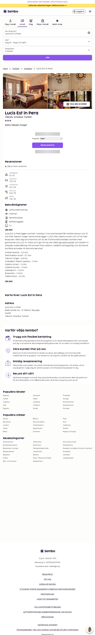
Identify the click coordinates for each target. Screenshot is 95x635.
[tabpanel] (47, 44)
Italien (35, 399)
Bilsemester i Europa (10, 448)
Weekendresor (8, 452)
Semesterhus (68, 445)
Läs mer (9, 230)
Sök (47, 57)
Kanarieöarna (68, 405)
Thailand (36, 405)
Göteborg (66, 425)
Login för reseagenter (47, 599)
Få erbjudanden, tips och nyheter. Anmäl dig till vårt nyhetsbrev (48, 630)
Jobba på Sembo (47, 584)
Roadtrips (66, 452)
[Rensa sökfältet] (88, 32)
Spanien (6, 396)
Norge (35, 408)
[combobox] (45, 34)
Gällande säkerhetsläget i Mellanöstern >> (47, 5)
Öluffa (5, 458)
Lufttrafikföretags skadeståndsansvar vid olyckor (47, 612)
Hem (5, 69)
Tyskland (6, 402)
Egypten (6, 408)
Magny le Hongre (69, 432)
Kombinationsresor (10, 445)
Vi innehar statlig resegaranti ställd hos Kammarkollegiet (47, 589)
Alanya (5, 419)
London (6, 425)
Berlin (5, 432)
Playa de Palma (38, 422)
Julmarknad (37, 452)
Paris (65, 419)
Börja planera (47, 145)
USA (4, 405)
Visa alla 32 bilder (76, 104)
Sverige (66, 399)
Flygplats (35, 139)
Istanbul (28, 69)
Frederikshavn (38, 425)
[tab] (10, 22)
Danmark (36, 396)
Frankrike (66, 396)
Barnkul (36, 455)
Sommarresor (8, 442)
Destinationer (47, 594)
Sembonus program (47, 625)
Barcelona (7, 422)
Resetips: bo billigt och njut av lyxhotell (77, 448)
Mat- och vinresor (9, 461)
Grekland (36, 402)
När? (7, 40)
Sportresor (37, 445)
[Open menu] (90, 11)
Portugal (66, 408)
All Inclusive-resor (69, 442)
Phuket (65, 428)
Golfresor (66, 455)
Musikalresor (38, 461)
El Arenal (36, 432)
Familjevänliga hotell (40, 448)
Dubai (5, 428)
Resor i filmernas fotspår (42, 458)
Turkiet (15, 69)
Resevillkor (47, 574)
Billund (35, 419)
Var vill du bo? (10, 31)
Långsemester (68, 458)
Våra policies (47, 617)
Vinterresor (37, 442)
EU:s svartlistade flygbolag (48, 607)
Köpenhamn (37, 428)
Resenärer (9, 49)
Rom (64, 422)
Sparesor (6, 455)
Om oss (47, 579)
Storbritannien (68, 402)
